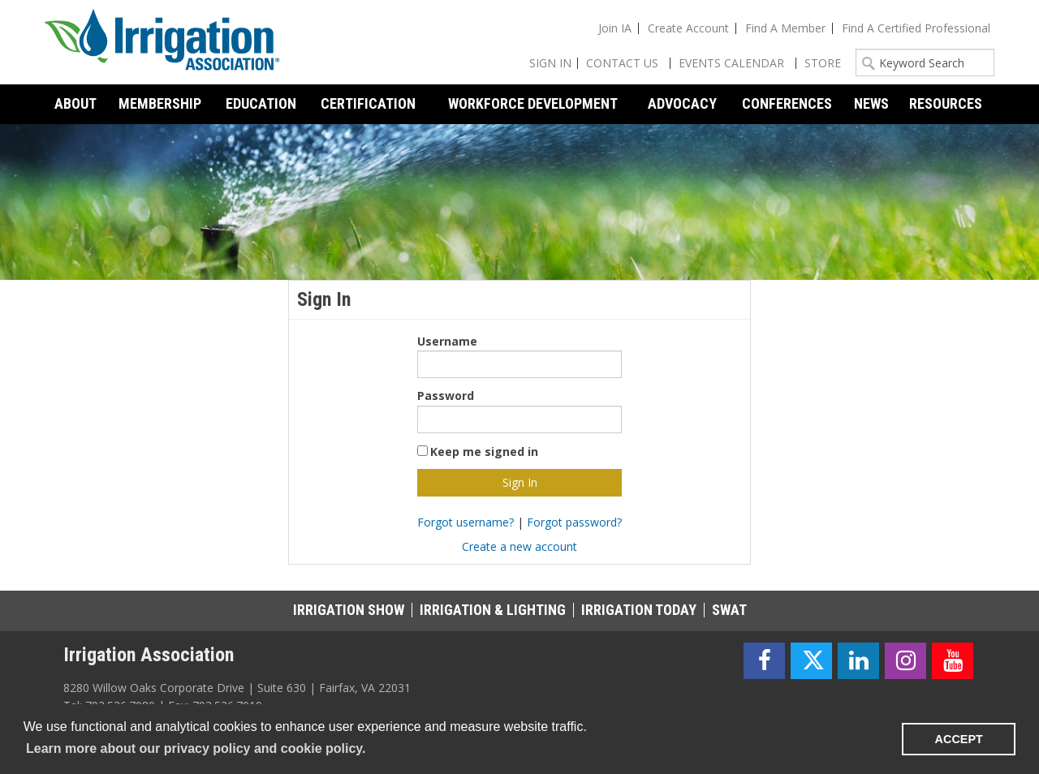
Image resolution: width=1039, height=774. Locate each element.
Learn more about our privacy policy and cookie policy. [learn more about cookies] (195, 748)
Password (445, 395)
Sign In (550, 63)
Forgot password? (574, 522)
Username (447, 341)
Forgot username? (465, 522)
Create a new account (519, 546)
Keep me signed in (484, 451)
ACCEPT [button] (959, 739)
